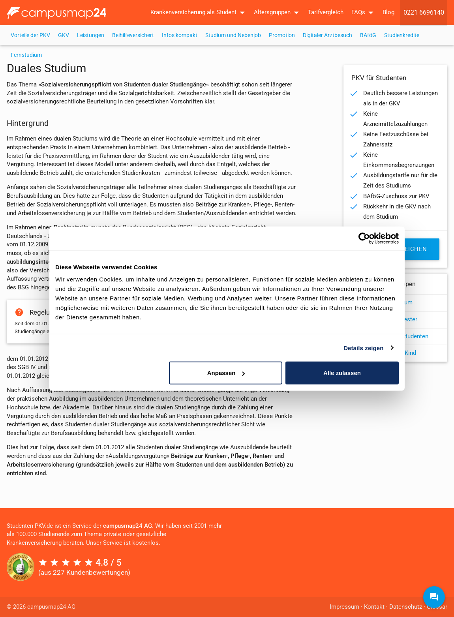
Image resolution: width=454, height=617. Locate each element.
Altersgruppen (278, 12)
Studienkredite (401, 35)
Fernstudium (26, 55)
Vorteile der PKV (30, 35)
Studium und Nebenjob (233, 35)
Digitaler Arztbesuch (327, 35)
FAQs (364, 12)
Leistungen (90, 35)
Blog (388, 12)
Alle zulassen (342, 372)
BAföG (368, 35)
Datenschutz (405, 607)
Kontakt (374, 607)
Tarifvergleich (325, 12)
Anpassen (226, 372)
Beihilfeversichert (133, 35)
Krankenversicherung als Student (199, 12)
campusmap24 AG (127, 526)
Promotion (282, 35)
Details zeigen (363, 347)
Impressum (344, 607)
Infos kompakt (179, 35)
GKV (63, 35)
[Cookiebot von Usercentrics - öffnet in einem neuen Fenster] (364, 238)
